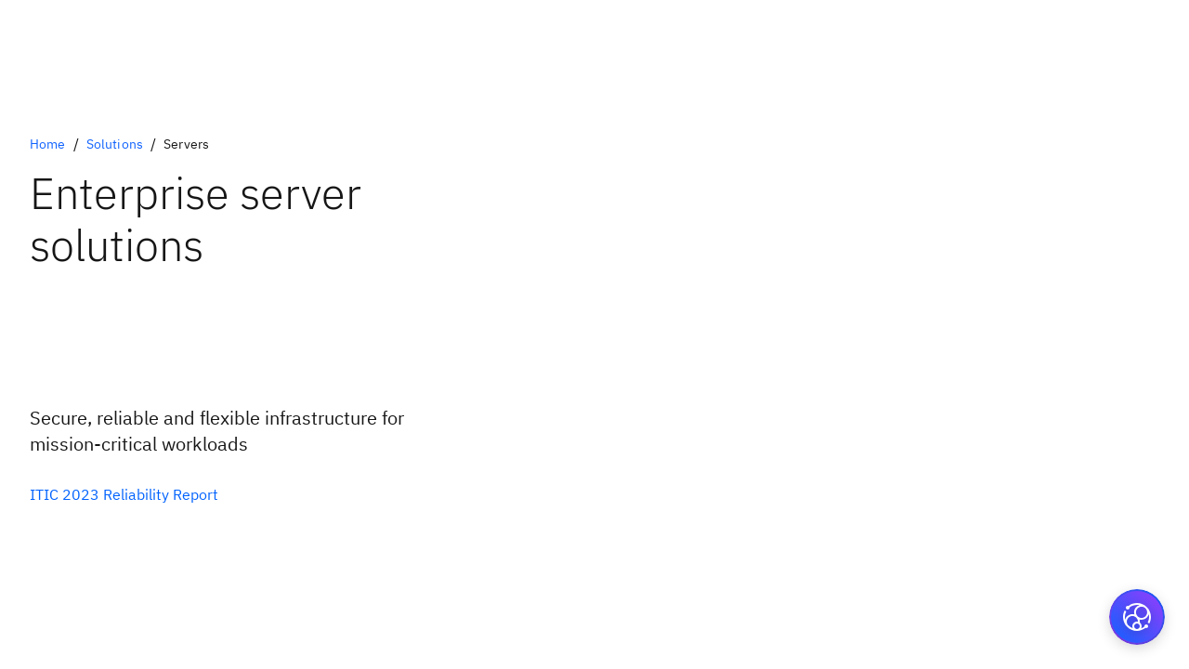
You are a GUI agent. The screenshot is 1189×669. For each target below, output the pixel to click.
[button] (1137, 617)
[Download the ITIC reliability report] (124, 494)
